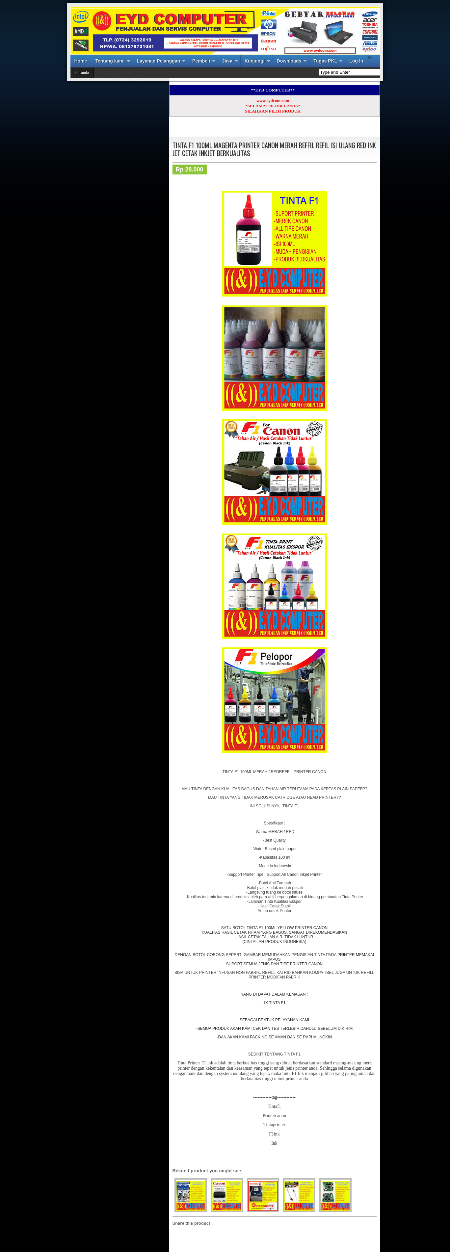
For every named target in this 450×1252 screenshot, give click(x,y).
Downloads (289, 61)
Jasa (227, 61)
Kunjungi (255, 61)
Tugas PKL (325, 61)
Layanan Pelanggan (158, 61)
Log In (356, 61)
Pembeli (201, 61)
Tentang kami (109, 61)
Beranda (82, 72)
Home (80, 61)
